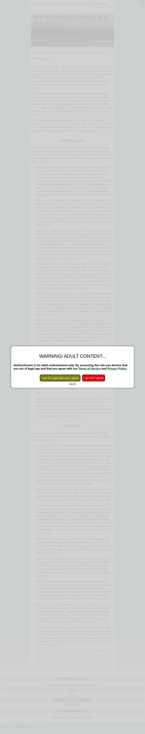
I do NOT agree (93, 378)
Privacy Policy (116, 368)
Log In (72, 383)
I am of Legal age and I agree (60, 378)
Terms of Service (89, 368)
